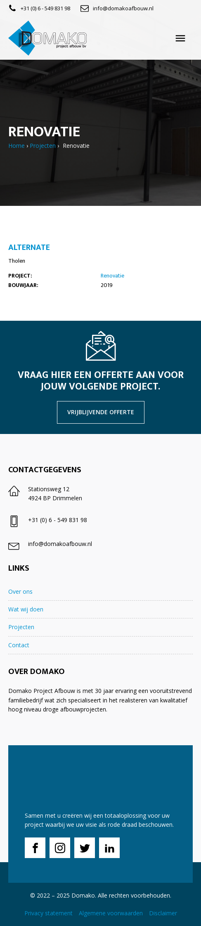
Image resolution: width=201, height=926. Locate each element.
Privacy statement (48, 913)
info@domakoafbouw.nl (123, 8)
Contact (18, 645)
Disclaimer (163, 913)
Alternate (29, 247)
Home (16, 145)
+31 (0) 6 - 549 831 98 (45, 8)
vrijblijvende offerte (100, 412)
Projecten (43, 145)
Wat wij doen (25, 609)
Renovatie (112, 275)
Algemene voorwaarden (111, 913)
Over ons (20, 591)
